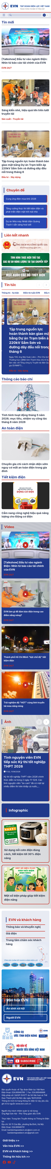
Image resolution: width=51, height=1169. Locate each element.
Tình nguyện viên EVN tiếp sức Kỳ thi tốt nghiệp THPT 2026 (24, 761)
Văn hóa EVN (17, 1000)
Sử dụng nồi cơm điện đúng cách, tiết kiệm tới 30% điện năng (22, 854)
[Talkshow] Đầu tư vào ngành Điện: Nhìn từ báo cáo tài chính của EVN (24, 566)
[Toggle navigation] (4, 15)
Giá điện (11, 933)
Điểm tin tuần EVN (31, 293)
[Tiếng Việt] (25, 5)
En (47, 15)
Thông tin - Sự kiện (10, 293)
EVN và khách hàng (25, 920)
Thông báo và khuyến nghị (23, 926)
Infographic (18, 810)
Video (9, 527)
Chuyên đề (15, 190)
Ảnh (7, 722)
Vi (44, 15)
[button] (46, 285)
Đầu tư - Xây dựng (11, 177)
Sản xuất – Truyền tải (12, 119)
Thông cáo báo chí (17, 379)
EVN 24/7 (7, 67)
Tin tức (10, 285)
